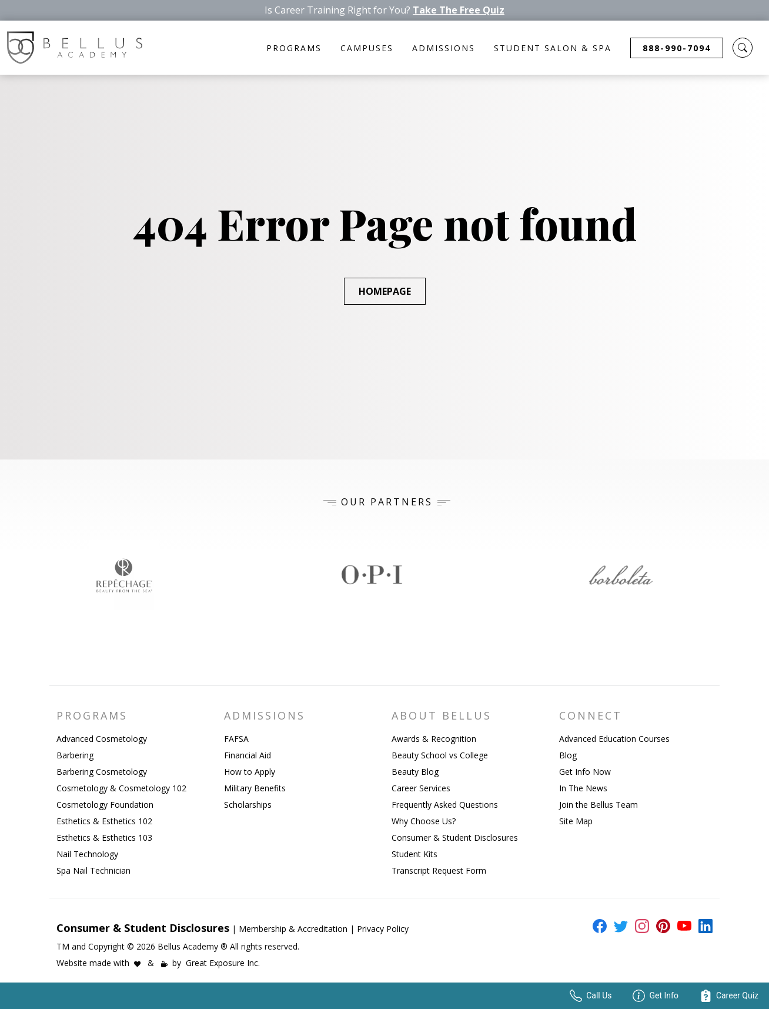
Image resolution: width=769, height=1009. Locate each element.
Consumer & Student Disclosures (455, 837)
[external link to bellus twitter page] (618, 926)
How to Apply (249, 771)
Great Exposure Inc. (223, 962)
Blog (568, 755)
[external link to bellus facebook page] (597, 926)
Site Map (576, 821)
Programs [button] (294, 48)
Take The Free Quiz (458, 10)
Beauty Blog (415, 771)
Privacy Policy (383, 928)
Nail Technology (87, 854)
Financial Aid (247, 755)
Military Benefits (255, 788)
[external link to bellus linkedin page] (703, 925)
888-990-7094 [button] (677, 48)
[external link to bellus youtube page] (682, 926)
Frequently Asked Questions (445, 804)
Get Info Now (585, 771)
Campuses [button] (366, 48)
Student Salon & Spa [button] (552, 48)
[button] (743, 48)
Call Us (590, 996)
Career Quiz (729, 996)
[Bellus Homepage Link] (74, 47)
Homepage (385, 291)
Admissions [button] (443, 48)
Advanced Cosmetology (101, 738)
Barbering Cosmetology (101, 771)
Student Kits (414, 854)
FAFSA (236, 738)
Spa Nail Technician (93, 870)
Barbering (74, 755)
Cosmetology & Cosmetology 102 (121, 788)
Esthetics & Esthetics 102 (104, 821)
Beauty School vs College (440, 755)
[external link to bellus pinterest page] (660, 926)
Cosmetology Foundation (104, 804)
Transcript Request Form (439, 870)
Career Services (421, 788)
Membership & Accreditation (293, 928)
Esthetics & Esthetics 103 (104, 837)
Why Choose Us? (424, 821)
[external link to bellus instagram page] (639, 926)
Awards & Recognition (434, 738)
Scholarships (248, 804)
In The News (583, 788)
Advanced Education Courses (614, 738)
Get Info (655, 996)
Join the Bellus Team (598, 804)
